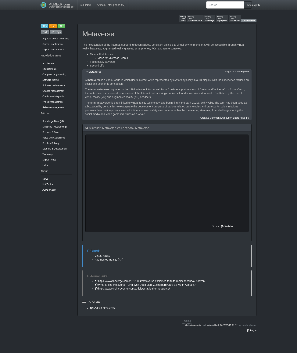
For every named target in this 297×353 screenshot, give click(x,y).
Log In (251, 330)
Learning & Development (54, 148)
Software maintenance (53, 85)
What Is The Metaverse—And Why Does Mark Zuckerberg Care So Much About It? (146, 284)
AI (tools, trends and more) (55, 38)
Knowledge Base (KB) (53, 121)
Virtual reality (102, 255)
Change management (53, 91)
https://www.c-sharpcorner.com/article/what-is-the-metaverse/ (134, 288)
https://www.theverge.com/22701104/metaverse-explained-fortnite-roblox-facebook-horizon (151, 281)
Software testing (50, 80)
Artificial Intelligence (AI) (111, 4)
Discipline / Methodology (54, 126)
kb (182, 19)
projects (222, 19)
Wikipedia (243, 71)
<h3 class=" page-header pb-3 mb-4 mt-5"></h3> (168, 183)
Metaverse (95, 71)
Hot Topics (47, 184)
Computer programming (54, 74)
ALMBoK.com (49, 190)
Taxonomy (47, 154)
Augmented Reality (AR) (109, 259)
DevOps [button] (56, 32)
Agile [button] (45, 32)
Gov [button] (44, 26)
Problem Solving (50, 143)
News (45, 179)
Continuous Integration (53, 96)
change (209, 19)
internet (235, 19)
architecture (195, 19)
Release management (53, 107)
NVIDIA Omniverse (104, 308)
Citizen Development (52, 44)
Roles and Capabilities (53, 137)
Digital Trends (49, 159)
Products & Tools (50, 132)
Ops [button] (61, 26)
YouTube (228, 226)
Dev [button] (53, 26)
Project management (52, 102)
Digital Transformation (53, 49)
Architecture (48, 63)
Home (85, 5)
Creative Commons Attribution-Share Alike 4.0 (224, 118)
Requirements (49, 69)
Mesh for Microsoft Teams (113, 57)
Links (45, 165)
